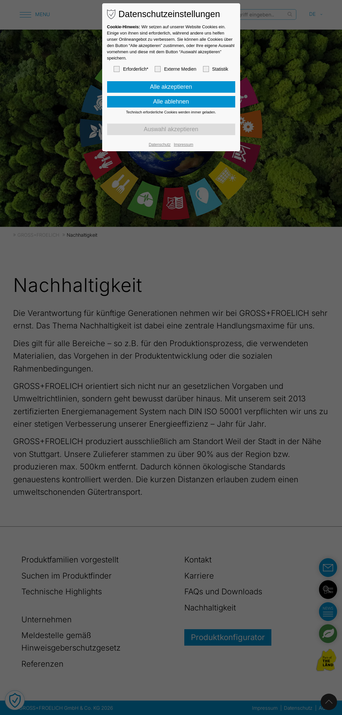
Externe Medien (175, 69)
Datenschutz (160, 144)
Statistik (215, 69)
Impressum (183, 144)
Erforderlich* (131, 69)
